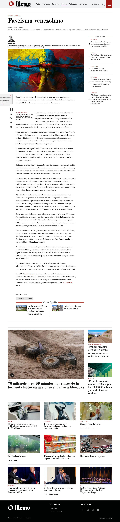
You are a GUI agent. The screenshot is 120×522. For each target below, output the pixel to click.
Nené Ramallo (14, 460)
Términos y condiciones (15, 518)
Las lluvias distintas (17, 456)
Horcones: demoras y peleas (92, 456)
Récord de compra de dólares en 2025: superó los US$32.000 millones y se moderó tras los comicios (100, 387)
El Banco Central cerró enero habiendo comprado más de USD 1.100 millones (22, 426)
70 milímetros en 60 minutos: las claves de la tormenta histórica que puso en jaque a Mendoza (46, 385)
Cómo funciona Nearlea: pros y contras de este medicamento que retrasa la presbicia (101, 44)
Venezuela (20, 298)
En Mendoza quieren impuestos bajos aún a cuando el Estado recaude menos (5, 99)
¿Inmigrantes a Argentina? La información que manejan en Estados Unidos (21, 490)
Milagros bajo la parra (90, 424)
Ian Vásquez (30, 274)
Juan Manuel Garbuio (52, 494)
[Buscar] (103, 4)
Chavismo (29, 298)
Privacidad (28, 518)
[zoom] (46, 70)
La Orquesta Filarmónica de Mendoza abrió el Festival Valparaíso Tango (92, 490)
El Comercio (67, 282)
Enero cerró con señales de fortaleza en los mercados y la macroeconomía (57, 426)
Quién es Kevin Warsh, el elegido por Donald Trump (58, 489)
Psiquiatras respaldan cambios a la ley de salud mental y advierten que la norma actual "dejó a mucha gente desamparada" (101, 99)
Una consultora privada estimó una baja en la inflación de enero (59, 457)
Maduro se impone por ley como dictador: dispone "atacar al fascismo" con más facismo (24, 116)
